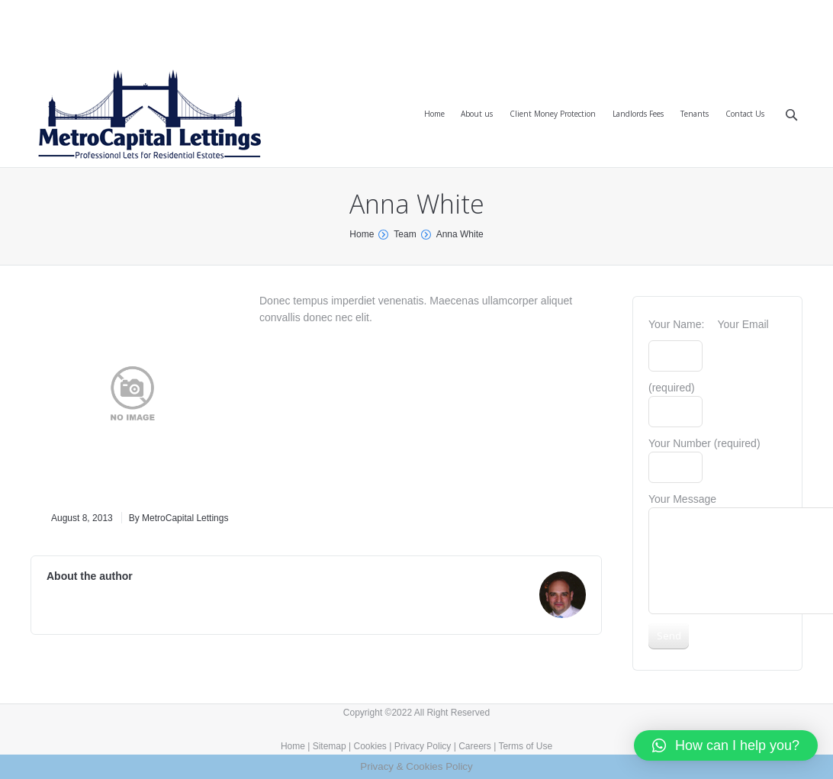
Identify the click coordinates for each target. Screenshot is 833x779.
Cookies (370, 746)
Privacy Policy (423, 746)
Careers (474, 746)
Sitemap (329, 746)
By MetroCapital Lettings (179, 518)
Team (405, 234)
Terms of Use (525, 746)
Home (361, 234)
